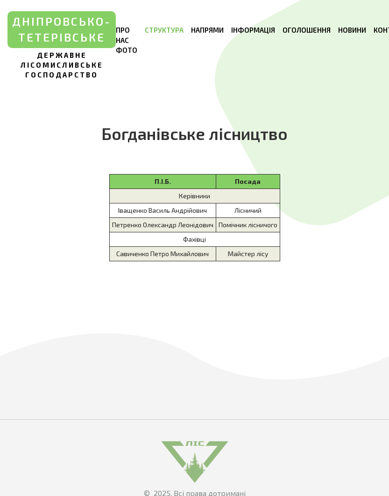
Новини (352, 30)
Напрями (207, 30)
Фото (126, 50)
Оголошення (307, 30)
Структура (164, 30)
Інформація (253, 30)
